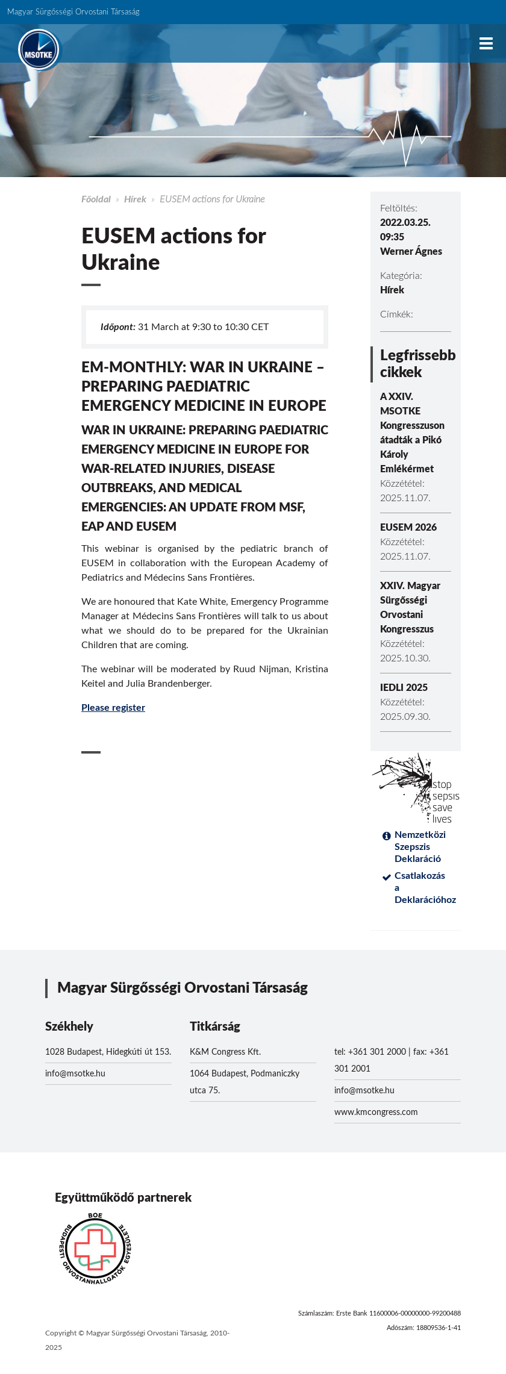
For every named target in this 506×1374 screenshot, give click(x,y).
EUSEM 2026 (408, 527)
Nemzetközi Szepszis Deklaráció (420, 847)
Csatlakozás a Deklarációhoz (423, 888)
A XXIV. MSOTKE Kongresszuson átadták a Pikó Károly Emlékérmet (412, 433)
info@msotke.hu (75, 1074)
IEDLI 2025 (404, 688)
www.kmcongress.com (376, 1112)
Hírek (135, 199)
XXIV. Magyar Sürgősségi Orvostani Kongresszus (410, 607)
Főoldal (96, 199)
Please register (113, 708)
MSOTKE (38, 49)
